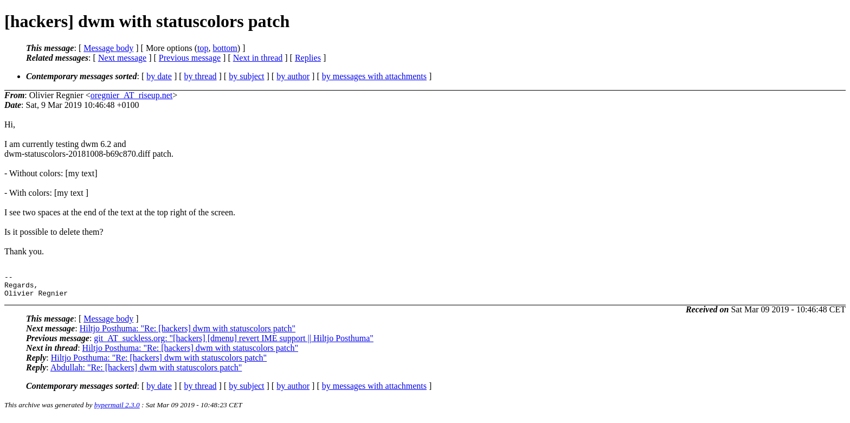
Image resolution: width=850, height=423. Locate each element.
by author (293, 76)
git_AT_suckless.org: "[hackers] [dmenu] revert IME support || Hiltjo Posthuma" (234, 343)
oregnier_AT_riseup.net (132, 95)
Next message (122, 57)
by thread (200, 76)
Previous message (190, 57)
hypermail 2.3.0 (117, 410)
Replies (308, 57)
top (202, 48)
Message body (108, 48)
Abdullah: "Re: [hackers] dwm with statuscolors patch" (146, 372)
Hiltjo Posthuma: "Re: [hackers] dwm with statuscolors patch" (187, 333)
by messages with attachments (374, 76)
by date (159, 76)
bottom (224, 48)
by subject (246, 76)
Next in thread (258, 57)
